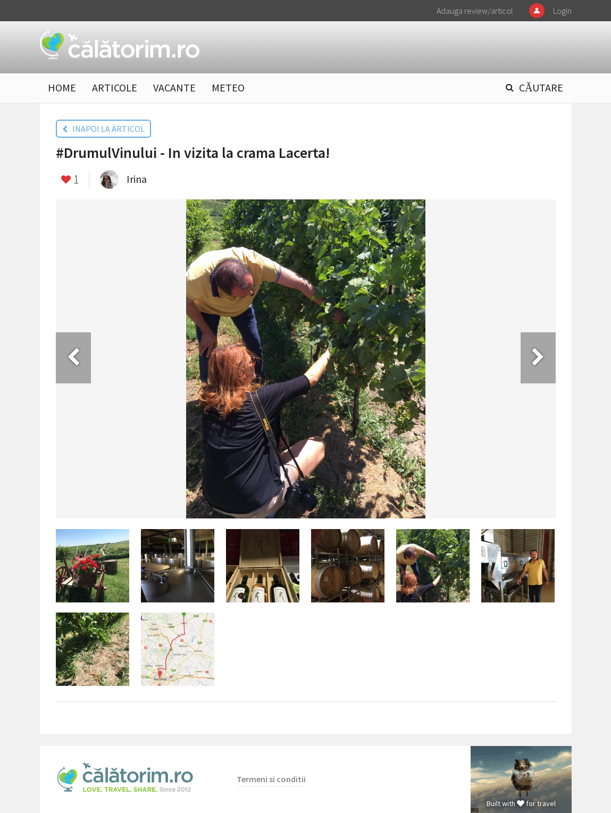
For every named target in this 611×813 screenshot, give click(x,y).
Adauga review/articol (475, 10)
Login (562, 10)
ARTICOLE (114, 87)
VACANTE (174, 87)
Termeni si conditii (271, 779)
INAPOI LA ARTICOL (103, 128)
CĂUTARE (541, 87)
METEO (228, 87)
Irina (137, 179)
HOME (62, 87)
